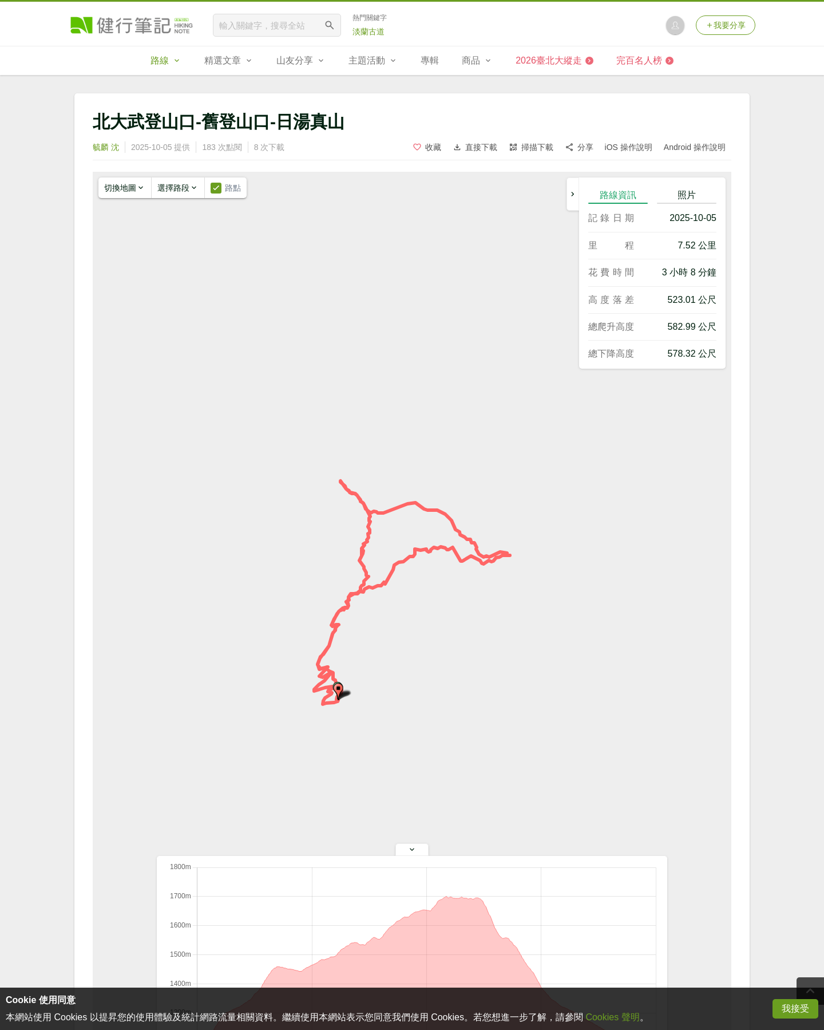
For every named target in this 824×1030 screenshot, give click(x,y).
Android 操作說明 (695, 147)
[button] (338, 691)
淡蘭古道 (368, 31)
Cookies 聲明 (612, 1017)
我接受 (795, 1008)
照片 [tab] (687, 195)
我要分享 (726, 25)
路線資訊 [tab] (618, 195)
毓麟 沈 (106, 147)
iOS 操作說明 (628, 147)
